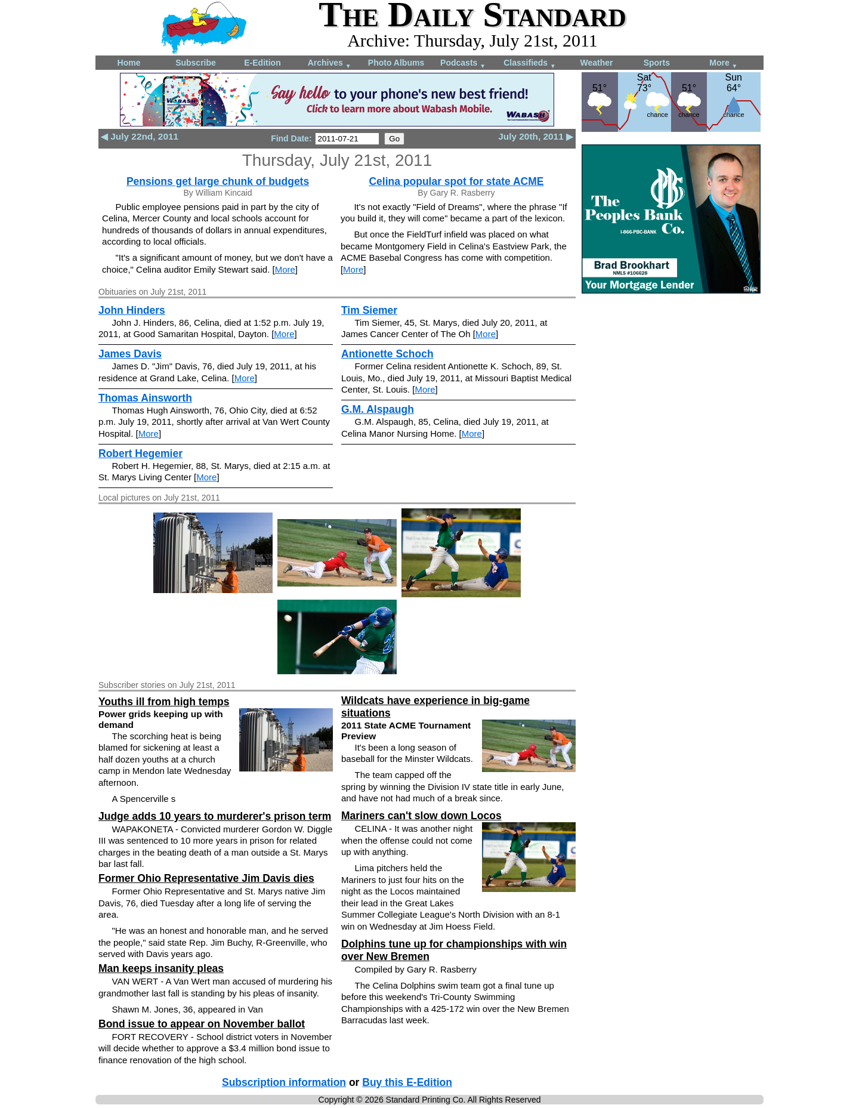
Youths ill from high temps (163, 702)
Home (129, 62)
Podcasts (463, 63)
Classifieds (529, 63)
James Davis (130, 354)
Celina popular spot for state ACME (456, 181)
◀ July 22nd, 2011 (139, 136)
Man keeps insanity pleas (161, 968)
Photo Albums (396, 62)
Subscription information (284, 1082)
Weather (596, 62)
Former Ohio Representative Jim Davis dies (206, 878)
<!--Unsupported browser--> (671, 380)
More (723, 63)
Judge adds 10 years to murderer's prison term (214, 816)
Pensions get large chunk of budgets (217, 181)
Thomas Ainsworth (145, 398)
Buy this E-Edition (407, 1082)
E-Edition (262, 62)
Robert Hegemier (140, 453)
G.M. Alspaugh (377, 409)
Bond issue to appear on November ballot (201, 1024)
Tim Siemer (369, 310)
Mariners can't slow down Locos (421, 816)
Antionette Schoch (387, 354)
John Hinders (131, 310)
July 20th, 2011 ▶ (535, 136)
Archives (329, 63)
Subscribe (195, 62)
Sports (657, 62)
